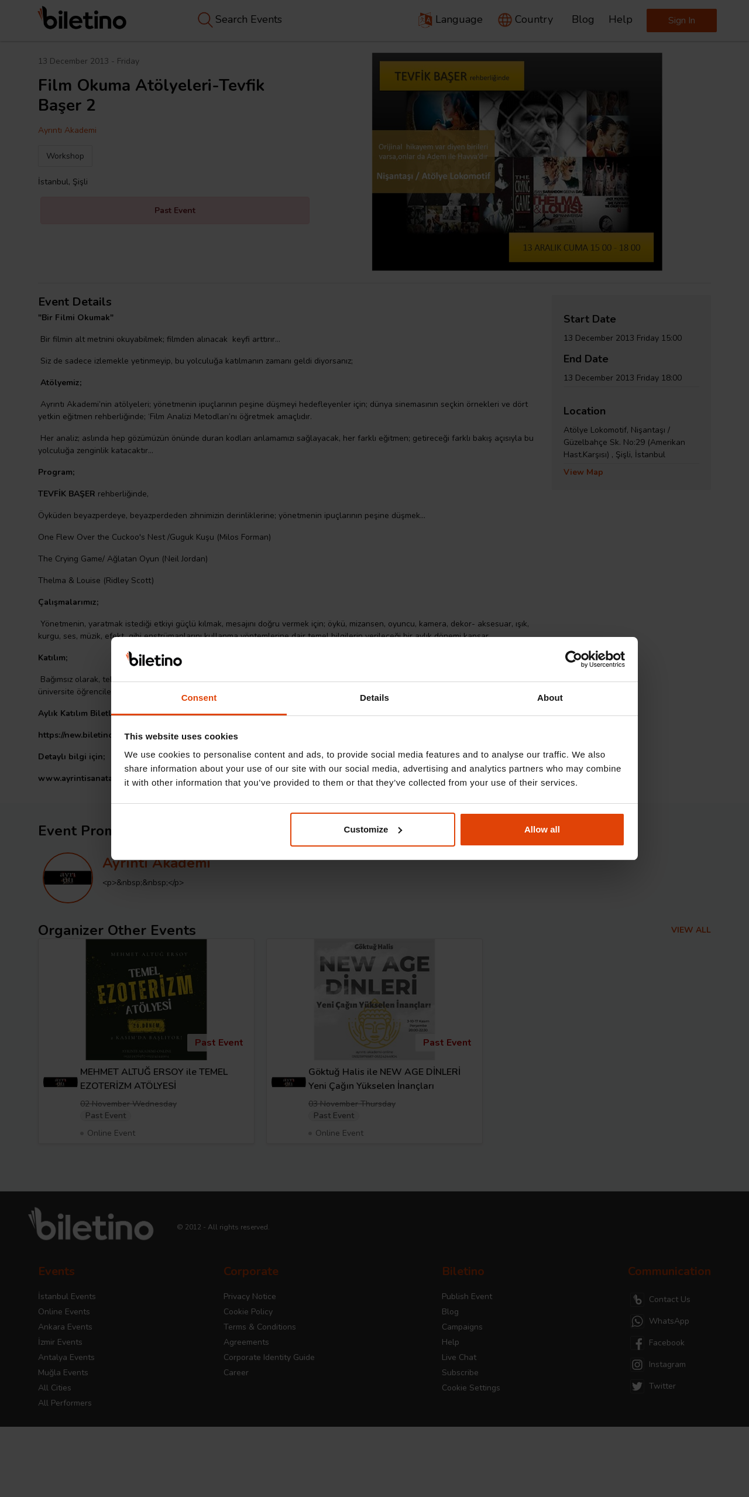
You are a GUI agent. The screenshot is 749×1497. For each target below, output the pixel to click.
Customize (373, 829)
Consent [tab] (199, 698)
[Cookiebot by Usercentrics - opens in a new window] (574, 659)
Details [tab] (374, 698)
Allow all (542, 829)
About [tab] (550, 698)
